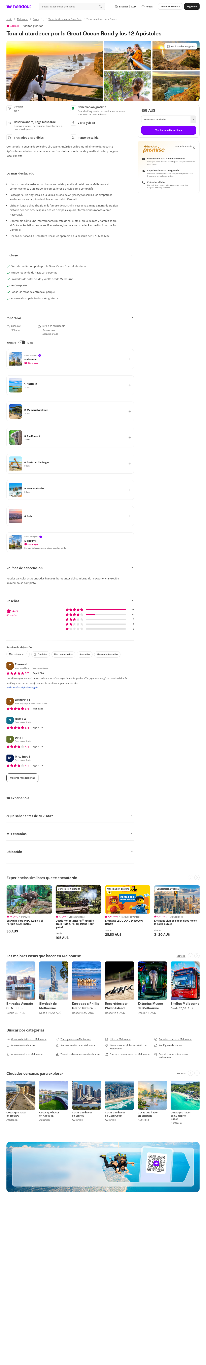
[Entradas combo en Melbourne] (173, 1039)
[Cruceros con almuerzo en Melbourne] (127, 1054)
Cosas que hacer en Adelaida (49, 1114)
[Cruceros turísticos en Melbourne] (26, 1039)
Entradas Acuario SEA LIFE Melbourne (19, 1005)
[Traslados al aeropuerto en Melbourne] (78, 1054)
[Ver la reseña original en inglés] (22, 687)
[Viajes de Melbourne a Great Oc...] (64, 19)
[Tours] (36, 19)
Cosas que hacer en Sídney (82, 1114)
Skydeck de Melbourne (48, 1005)
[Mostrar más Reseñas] (22, 777)
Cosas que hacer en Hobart (16, 1114)
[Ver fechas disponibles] (168, 130)
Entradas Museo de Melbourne (150, 1005)
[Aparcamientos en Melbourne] (24, 1054)
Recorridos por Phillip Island (116, 1005)
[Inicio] (9, 19)
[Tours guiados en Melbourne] (73, 1039)
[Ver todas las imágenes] (180, 46)
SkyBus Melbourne (185, 1003)
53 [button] (16, 25)
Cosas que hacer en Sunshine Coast (181, 1115)
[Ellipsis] (43, 20)
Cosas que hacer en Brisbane (148, 1114)
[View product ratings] (12, 25)
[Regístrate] (192, 6)
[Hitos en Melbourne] (118, 1039)
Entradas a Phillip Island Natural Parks (85, 1005)
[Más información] (185, 146)
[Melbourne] (22, 19)
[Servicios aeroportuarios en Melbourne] (177, 1055)
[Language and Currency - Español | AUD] (125, 6)
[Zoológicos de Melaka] (168, 1045)
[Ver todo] (181, 955)
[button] (170, 6)
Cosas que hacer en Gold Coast (115, 1114)
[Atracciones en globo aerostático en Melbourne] (127, 1047)
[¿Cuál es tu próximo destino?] (71, 6)
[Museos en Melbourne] (20, 1045)
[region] (102, 912)
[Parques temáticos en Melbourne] (75, 1045)
